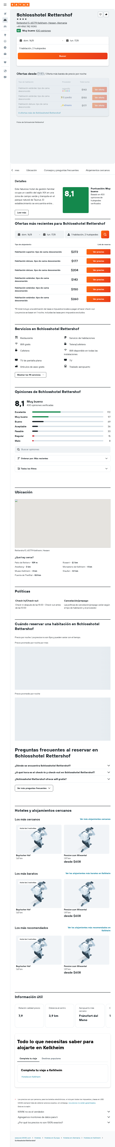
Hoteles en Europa (52, 1138)
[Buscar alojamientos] (5, 20)
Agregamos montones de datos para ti (64, 1117)
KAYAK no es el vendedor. (64, 1111)
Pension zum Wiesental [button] (75, 855)
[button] (5, 4)
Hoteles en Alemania (71, 1138)
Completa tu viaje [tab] (28, 1058)
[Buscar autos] (5, 26)
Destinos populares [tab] (51, 1058)
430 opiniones (43, 30)
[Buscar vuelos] (5, 14)
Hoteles (37, 1138)
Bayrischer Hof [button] (23, 855)
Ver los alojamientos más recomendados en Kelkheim (89, 929)
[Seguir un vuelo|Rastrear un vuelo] (5, 41)
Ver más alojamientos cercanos (95, 819)
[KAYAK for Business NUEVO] (5, 54)
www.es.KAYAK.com (23, 1138)
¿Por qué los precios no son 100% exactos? (64, 1122)
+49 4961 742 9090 (27, 26)
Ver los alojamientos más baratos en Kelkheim (88, 873)
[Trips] (5, 62)
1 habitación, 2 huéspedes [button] (32, 48)
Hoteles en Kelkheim (31, 1076)
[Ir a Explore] (5, 35)
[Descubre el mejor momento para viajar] (5, 47)
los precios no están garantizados (82, 1103)
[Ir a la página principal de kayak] (20, 4)
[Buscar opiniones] (65, 449)
